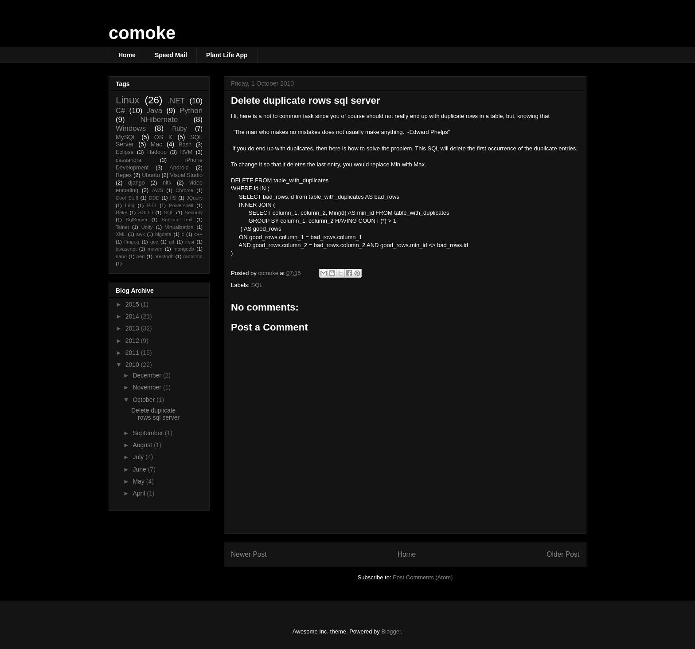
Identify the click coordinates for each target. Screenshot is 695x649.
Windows (131, 128)
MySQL (126, 137)
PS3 (151, 205)
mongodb (183, 249)
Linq (129, 205)
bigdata (163, 234)
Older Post (563, 554)
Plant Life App (227, 55)
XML (121, 234)
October (144, 399)
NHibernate (159, 119)
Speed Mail (171, 55)
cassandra (128, 160)
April (140, 493)
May (139, 481)
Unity (147, 227)
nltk (167, 183)
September (148, 433)
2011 (133, 352)
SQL (257, 285)
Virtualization (179, 227)
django (136, 183)
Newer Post (249, 554)
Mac (156, 144)
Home (127, 55)
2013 (133, 328)
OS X (163, 137)
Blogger (391, 631)
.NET (176, 101)
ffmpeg (131, 241)
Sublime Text (177, 219)
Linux (128, 100)
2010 (133, 364)
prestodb (164, 256)
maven (155, 249)
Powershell (181, 205)
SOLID (145, 212)
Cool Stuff (127, 198)
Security (194, 212)
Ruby (179, 128)
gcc (154, 241)
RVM (186, 152)
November (148, 387)
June (140, 469)
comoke (142, 33)
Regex (124, 175)
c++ (198, 234)
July (139, 456)
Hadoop (157, 152)
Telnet (122, 227)
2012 (133, 340)
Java (154, 110)
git (171, 241)
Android (178, 168)
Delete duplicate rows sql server (155, 414)
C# (120, 110)
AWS (157, 190)
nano (121, 256)
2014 (133, 316)
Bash (185, 145)
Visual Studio (186, 175)
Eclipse (125, 152)
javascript (126, 249)
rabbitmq (193, 256)
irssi (189, 241)
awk (140, 234)
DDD (154, 198)
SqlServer (137, 219)
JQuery (195, 198)
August (143, 444)
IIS (173, 198)
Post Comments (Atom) (423, 577)
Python (191, 110)
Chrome (184, 190)
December (148, 375)
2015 (133, 304)
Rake (121, 212)
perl (141, 256)
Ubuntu (151, 175)
